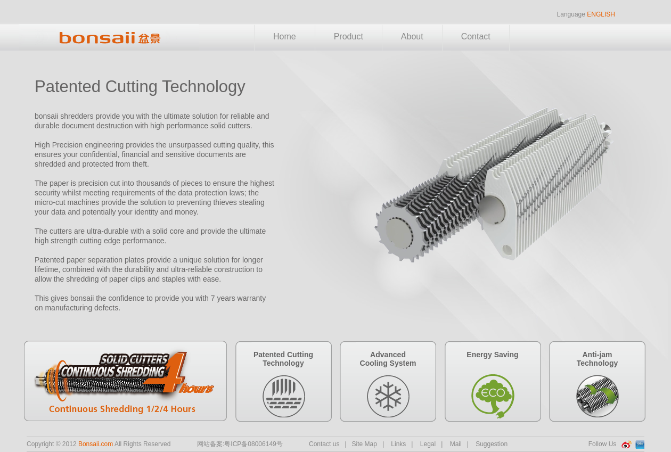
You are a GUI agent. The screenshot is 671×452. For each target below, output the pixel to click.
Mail (456, 444)
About (412, 36)
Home (284, 36)
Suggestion (492, 444)
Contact (475, 36)
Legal (428, 444)
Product (348, 36)
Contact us (324, 444)
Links (398, 444)
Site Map (364, 444)
